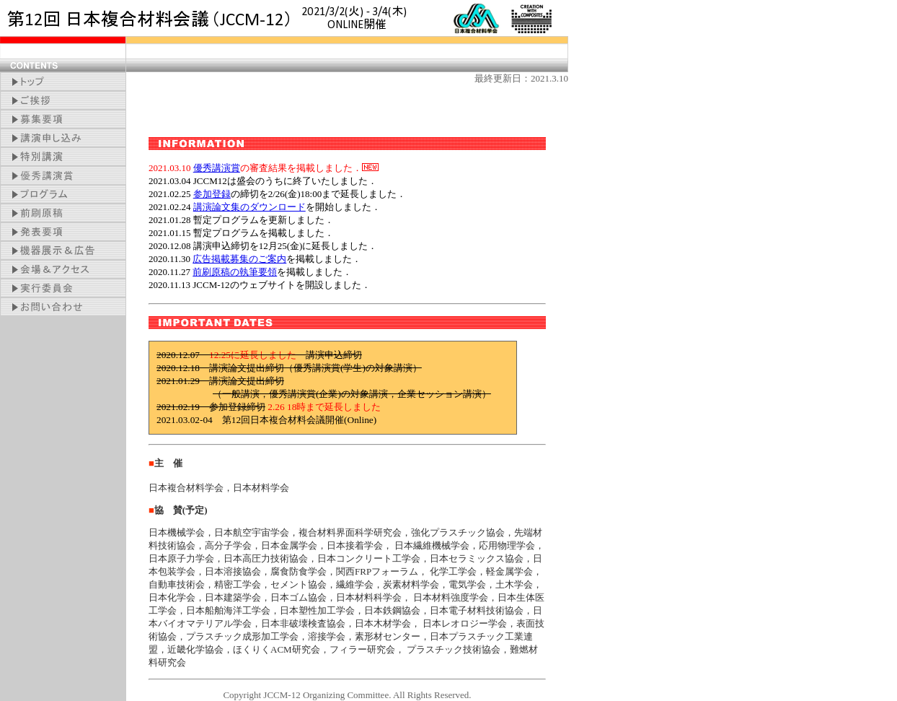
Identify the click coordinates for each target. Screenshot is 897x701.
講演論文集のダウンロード (249, 206)
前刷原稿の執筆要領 (235, 271)
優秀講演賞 (216, 167)
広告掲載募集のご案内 (239, 258)
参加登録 (212, 193)
